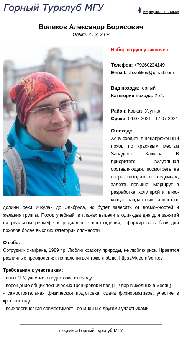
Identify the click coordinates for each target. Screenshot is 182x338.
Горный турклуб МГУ (101, 330)
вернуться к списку (161, 11)
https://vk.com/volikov (141, 258)
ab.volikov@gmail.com (151, 72)
